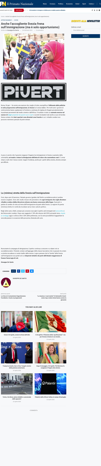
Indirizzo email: (85, 29)
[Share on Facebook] (18, 271)
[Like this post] (14, 271)
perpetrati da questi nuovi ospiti (20, 115)
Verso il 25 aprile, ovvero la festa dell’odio (17, 335)
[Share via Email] (32, 271)
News (45, 4)
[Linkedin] (99, 10)
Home (2, 16)
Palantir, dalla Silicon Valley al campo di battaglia (50, 397)
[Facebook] (92, 10)
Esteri (77, 4)
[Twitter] (94, 10)
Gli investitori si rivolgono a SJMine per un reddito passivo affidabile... (47, 10)
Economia (69, 4)
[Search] (100, 4)
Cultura (91, 4)
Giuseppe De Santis (13, 30)
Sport (84, 4)
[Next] (28, 10)
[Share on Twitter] (23, 271)
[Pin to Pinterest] (27, 271)
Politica (60, 4)
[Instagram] (97, 10)
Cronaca (52, 4)
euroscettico (60, 211)
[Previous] (26, 10)
